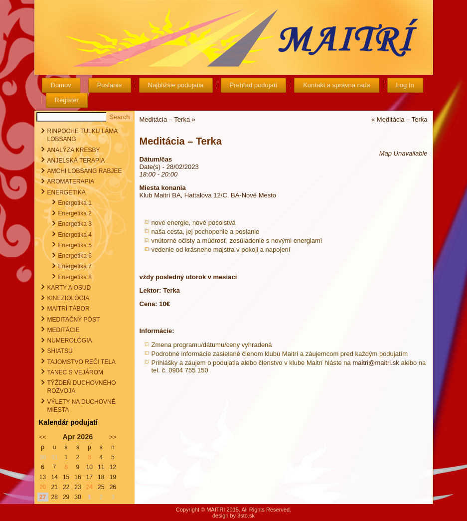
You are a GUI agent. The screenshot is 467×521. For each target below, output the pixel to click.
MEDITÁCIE (63, 330)
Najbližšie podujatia (176, 85)
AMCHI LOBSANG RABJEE (84, 171)
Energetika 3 (75, 223)
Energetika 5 (75, 245)
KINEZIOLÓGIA (68, 298)
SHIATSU (60, 350)
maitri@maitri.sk (375, 362)
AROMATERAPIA (70, 181)
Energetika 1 (75, 202)
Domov (61, 85)
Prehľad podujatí (254, 85)
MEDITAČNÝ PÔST (73, 319)
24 (89, 487)
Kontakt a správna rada (336, 85)
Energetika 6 (75, 255)
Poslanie (109, 85)
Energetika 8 (75, 277)
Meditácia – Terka (165, 119)
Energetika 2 (75, 213)
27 (42, 497)
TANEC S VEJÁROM (75, 372)
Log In (405, 85)
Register (67, 100)
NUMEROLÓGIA (69, 340)
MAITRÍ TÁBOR (68, 308)
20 (42, 487)
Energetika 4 (75, 234)
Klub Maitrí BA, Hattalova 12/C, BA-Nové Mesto (208, 195)
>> (112, 437)
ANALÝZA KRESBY (73, 150)
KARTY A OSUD (69, 287)
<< (42, 437)
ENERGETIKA (66, 192)
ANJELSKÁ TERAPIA (76, 160)
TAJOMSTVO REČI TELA (81, 361)
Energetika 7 (75, 266)
